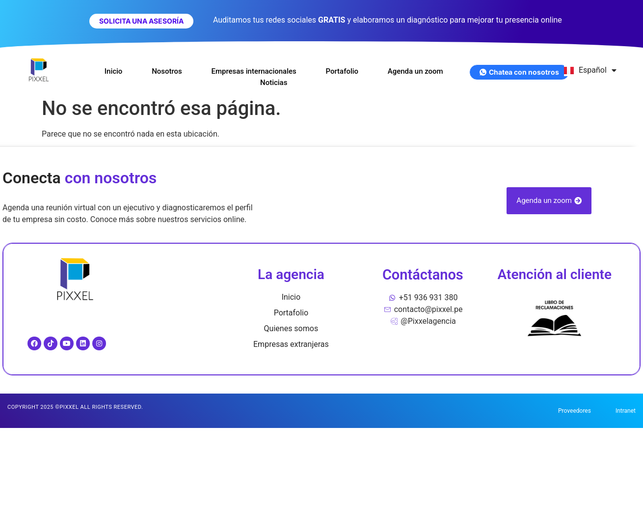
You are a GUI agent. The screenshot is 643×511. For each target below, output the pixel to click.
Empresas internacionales (253, 71)
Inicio (113, 71)
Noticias (273, 82)
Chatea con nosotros (519, 72)
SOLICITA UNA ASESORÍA (141, 21)
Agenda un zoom (416, 71)
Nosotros (167, 71)
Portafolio (342, 71)
